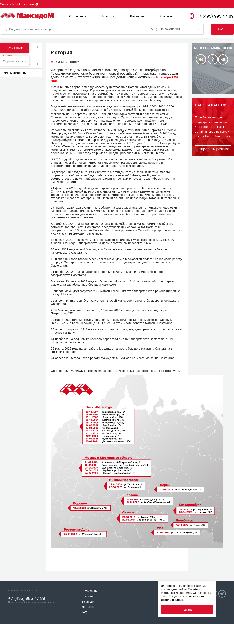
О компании (77, 16)
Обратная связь (14, 61)
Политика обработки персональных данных (31, 602)
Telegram (223, 59)
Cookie (193, 589)
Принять (187, 609)
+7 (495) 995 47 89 (215, 16)
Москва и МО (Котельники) (17, 4)
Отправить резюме (213, 149)
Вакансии (137, 16)
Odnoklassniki (213, 59)
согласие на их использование (182, 598)
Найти (222, 29)
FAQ (84, 612)
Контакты (166, 16)
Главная (59, 62)
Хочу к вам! (14, 48)
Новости (108, 16)
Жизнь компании (14, 72)
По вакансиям (170, 29)
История (8, 55)
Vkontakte (201, 59)
